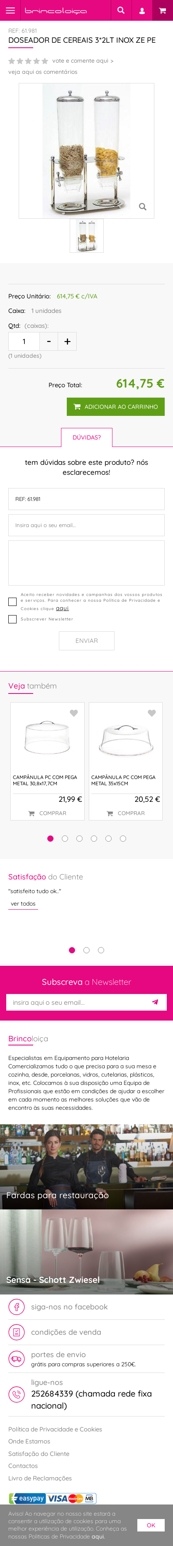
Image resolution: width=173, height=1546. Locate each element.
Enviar (87, 641)
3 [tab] (101, 950)
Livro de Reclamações (40, 1478)
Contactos (23, 1466)
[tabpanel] (86, 890)
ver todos (23, 903)
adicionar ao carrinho (115, 406)
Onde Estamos (29, 1441)
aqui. (98, 1536)
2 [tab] (86, 950)
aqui (62, 607)
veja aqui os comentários (43, 72)
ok (151, 1525)
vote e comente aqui (80, 61)
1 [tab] (72, 950)
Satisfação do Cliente (38, 1454)
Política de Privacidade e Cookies (55, 1429)
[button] (50, 838)
